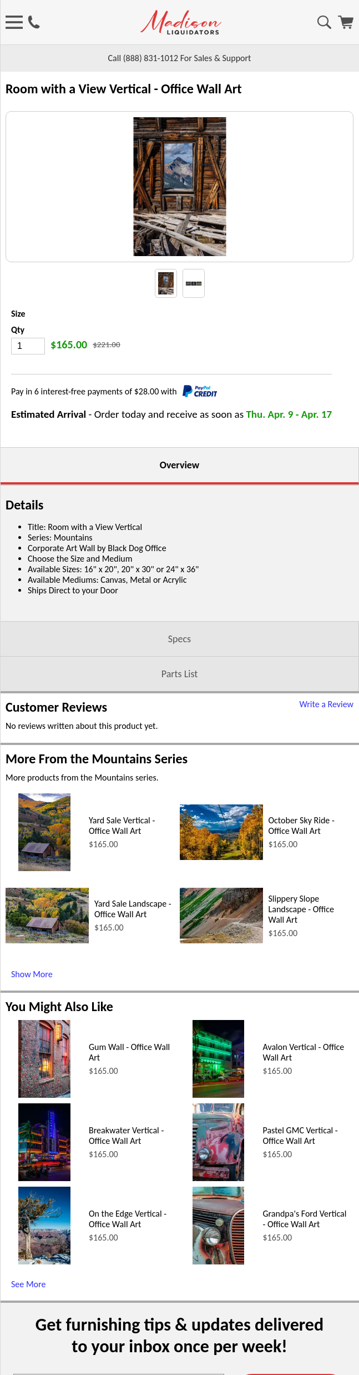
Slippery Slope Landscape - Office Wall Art (302, 1020)
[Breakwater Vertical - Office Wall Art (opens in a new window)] (44, 1288)
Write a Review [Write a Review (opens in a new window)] (326, 814)
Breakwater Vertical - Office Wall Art (126, 1246)
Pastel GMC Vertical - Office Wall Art (300, 1246)
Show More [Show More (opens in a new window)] (32, 1084)
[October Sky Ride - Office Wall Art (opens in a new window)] (221, 967)
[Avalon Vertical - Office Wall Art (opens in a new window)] (218, 1205)
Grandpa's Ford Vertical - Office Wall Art (305, 1329)
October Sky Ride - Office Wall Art (302, 936)
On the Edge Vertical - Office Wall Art (127, 1329)
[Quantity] (28, 456)
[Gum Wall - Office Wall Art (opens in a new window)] (44, 1205)
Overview (179, 575)
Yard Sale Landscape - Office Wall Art (132, 1019)
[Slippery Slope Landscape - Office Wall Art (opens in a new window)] (221, 1051)
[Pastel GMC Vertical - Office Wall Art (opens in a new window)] (218, 1288)
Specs (179, 749)
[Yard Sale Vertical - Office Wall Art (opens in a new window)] (44, 978)
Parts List (179, 784)
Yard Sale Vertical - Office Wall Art (122, 936)
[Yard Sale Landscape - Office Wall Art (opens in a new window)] (47, 1051)
